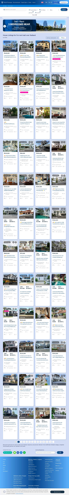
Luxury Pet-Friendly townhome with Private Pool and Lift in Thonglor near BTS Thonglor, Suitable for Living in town (42, 158)
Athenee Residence (32, 466)
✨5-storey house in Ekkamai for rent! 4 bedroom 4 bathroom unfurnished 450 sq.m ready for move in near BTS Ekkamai (10, 91)
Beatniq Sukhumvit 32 (18, 477)
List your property (56, 2)
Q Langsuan (30, 471)
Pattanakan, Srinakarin (33, 485)
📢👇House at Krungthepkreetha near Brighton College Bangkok (10, 227)
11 (47, 441)
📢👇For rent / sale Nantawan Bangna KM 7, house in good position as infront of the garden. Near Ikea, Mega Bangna (26, 58)
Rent (4, 463)
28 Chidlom (30, 462)
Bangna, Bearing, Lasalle (34, 475)
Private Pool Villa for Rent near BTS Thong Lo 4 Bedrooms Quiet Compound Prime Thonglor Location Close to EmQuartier (26, 124)
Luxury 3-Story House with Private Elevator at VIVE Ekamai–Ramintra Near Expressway (42, 291)
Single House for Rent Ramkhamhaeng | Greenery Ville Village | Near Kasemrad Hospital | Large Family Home (10, 391)
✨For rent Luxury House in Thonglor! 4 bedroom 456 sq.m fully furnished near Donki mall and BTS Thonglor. (42, 324)
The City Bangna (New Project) (34, 479)
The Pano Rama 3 (17, 487)
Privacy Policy (58, 463)
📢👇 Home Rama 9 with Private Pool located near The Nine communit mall (9, 258)
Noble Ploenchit (31, 468)
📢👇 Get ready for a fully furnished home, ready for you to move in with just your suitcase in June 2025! (58, 224)
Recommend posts (16, 2)
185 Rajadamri (31, 464)
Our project (5, 471)
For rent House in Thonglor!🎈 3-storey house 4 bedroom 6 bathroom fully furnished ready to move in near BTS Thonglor (26, 91)
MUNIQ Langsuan (32, 473)
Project (30, 2)
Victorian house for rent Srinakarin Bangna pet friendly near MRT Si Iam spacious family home (58, 258)
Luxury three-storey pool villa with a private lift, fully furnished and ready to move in (10, 425)
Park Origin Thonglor (17, 483)
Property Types (24, 2)
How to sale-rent (59, 468)
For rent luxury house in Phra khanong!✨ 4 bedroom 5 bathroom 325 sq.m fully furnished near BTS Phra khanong (42, 191)
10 (43, 441)
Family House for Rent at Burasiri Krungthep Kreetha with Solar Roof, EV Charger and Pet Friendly (26, 358)
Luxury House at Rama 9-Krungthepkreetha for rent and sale (10, 58)
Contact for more (7, 449)
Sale (4, 461)
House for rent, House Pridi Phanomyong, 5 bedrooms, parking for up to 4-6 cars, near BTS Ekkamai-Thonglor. (59, 124)
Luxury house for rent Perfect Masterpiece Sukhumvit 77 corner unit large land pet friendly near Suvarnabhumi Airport (59, 425)
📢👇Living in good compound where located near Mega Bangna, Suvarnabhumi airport (42, 58)
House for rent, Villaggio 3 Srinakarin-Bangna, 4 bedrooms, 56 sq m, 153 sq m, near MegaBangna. (26, 258)
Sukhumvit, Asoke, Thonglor (19, 475)
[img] (33, 11)
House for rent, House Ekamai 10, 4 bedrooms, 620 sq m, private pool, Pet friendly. (42, 124)
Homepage (10, 2)
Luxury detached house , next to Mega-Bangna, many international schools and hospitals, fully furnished (59, 358)
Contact (33, 2)
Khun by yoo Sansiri (17, 481)
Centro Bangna (31, 477)
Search (64, 9)
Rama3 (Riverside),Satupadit (19, 485)
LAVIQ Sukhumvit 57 (17, 479)
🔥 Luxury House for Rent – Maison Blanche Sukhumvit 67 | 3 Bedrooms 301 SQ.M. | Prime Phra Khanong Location (10, 158)
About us (57, 465)
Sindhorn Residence (32, 469)
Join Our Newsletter (39, 449)
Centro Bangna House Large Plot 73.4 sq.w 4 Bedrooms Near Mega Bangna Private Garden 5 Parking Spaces (10, 327)
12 (50, 441)
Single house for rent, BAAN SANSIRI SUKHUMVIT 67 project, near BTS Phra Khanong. (10, 191)
